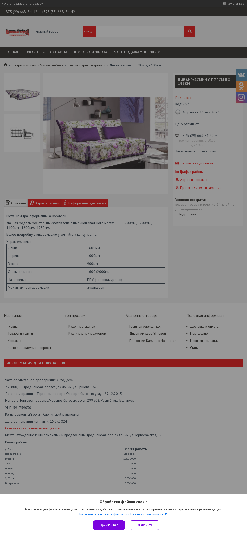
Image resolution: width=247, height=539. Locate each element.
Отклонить (144, 525)
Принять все (109, 525)
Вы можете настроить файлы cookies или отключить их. (121, 514)
